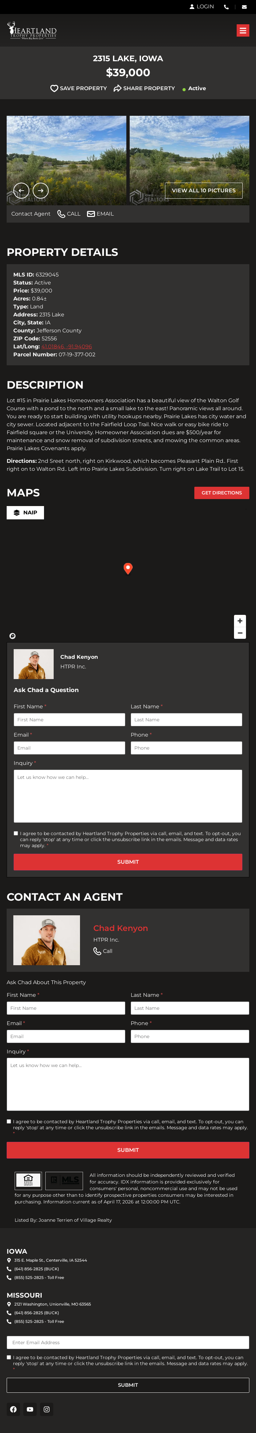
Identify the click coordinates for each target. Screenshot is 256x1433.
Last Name (147, 706)
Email (23, 735)
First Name (30, 706)
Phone (141, 735)
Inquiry (25, 763)
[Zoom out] (240, 633)
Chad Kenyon (120, 928)
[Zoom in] (240, 621)
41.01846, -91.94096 (66, 346)
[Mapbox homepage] (13, 636)
